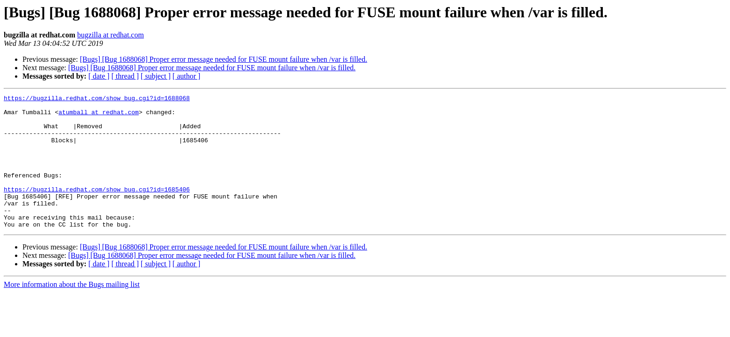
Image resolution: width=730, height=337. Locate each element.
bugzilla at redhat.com (110, 35)
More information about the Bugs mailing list (72, 311)
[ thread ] (125, 76)
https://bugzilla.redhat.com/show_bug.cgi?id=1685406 (97, 209)
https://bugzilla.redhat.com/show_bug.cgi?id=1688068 (97, 99)
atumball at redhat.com (98, 116)
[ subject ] (156, 76)
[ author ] (187, 76)
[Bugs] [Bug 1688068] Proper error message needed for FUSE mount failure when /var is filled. (224, 59)
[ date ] (98, 76)
